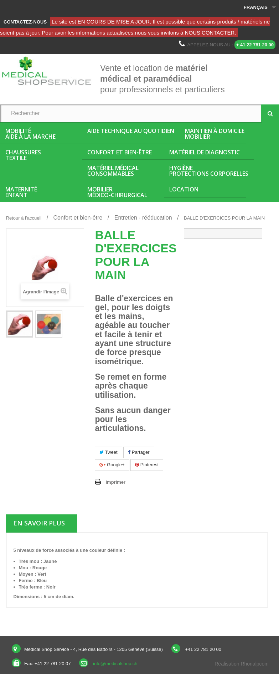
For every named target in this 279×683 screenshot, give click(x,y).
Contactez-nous (25, 22)
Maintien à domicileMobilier (214, 133)
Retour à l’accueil (24, 218)
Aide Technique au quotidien (130, 131)
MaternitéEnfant (21, 192)
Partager (138, 452)
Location (183, 189)
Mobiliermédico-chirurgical (117, 192)
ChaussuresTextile (23, 155)
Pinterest (147, 464)
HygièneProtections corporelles (208, 171)
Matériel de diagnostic (204, 152)
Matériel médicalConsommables (113, 171)
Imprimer (115, 482)
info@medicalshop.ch (115, 663)
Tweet (108, 452)
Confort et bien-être (119, 152)
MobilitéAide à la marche (30, 133)
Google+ (111, 464)
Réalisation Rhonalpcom (242, 664)
